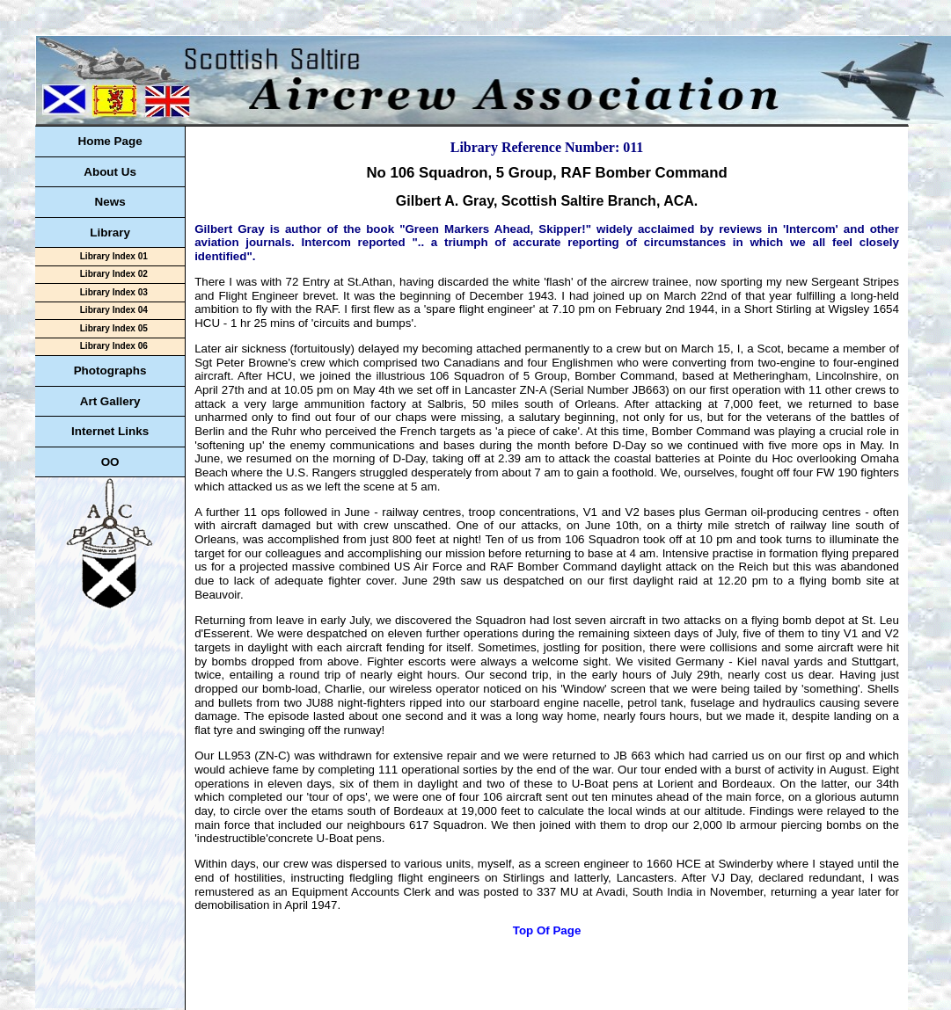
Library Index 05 (114, 328)
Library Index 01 (114, 256)
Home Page (109, 141)
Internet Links (110, 431)
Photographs (110, 370)
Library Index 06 (114, 346)
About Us (110, 171)
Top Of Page (547, 930)
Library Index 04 (114, 310)
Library (110, 232)
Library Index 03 (114, 292)
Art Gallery (110, 401)
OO (110, 462)
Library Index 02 (114, 274)
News (110, 201)
